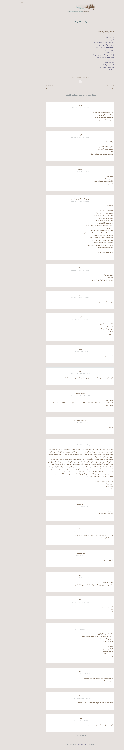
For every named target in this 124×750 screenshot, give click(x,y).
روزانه (66, 22)
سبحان (62, 529)
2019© (73, 745)
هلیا (62, 600)
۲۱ (62, 82)
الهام (62, 135)
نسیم (62, 349)
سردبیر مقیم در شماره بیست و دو (62, 199)
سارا (62, 371)
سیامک (62, 169)
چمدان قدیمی (56, 77)
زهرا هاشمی (62, 504)
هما (62, 671)
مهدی (62, 295)
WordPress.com (54, 745)
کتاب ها (59, 22)
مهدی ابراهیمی (62, 553)
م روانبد (62, 268)
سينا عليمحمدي (62, 393)
